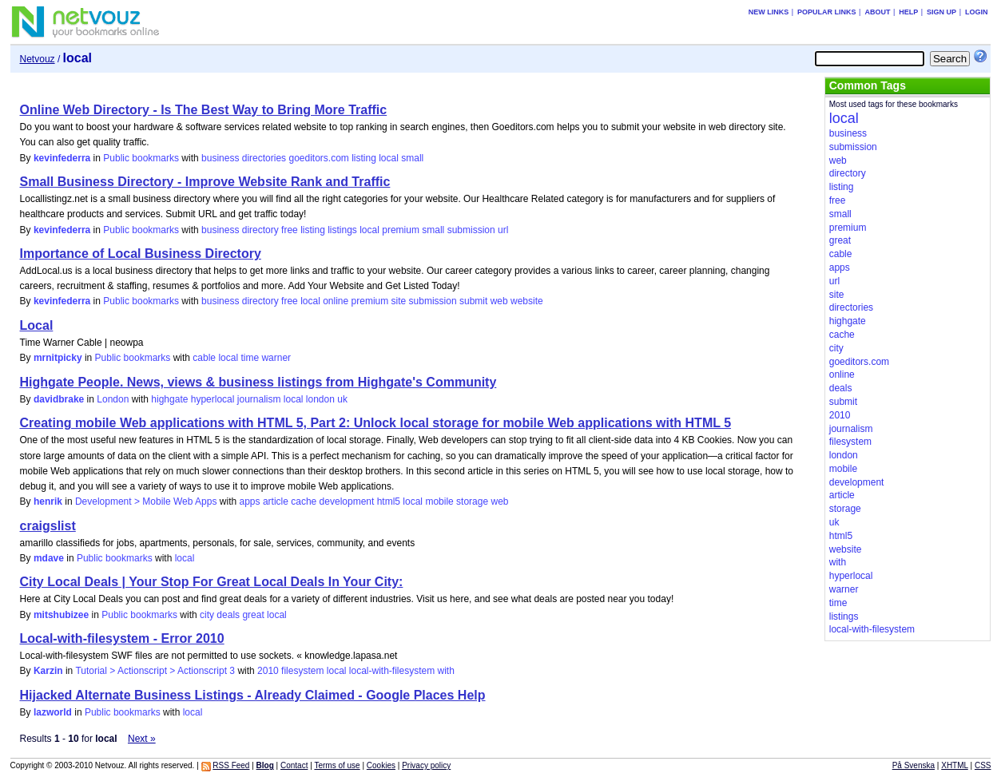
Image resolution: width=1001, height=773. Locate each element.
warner (276, 357)
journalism (259, 399)
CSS (983, 765)
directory (260, 230)
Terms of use (336, 765)
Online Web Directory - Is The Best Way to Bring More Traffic (203, 110)
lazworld (53, 712)
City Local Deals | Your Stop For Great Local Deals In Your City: (211, 582)
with (446, 670)
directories (264, 158)
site (399, 301)
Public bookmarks (141, 158)
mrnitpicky (58, 357)
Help (908, 12)
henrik (48, 501)
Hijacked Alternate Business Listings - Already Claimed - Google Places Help (253, 695)
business (220, 158)
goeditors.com (318, 158)
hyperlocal (213, 399)
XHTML (954, 765)
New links (769, 12)
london (320, 399)
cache (303, 501)
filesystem (302, 670)
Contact (294, 765)
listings (342, 230)
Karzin (48, 670)
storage (472, 501)
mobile (439, 501)
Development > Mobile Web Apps (146, 501)
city (207, 614)
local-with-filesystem (392, 670)
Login (976, 12)
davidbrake (59, 399)
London (113, 399)
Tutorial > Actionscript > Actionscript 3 (155, 670)
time (249, 357)
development (347, 501)
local (389, 158)
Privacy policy (426, 765)
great (253, 614)
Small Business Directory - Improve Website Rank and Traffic (205, 181)
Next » (142, 738)
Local (37, 325)
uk (342, 399)
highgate (169, 399)
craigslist (48, 526)
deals (228, 614)
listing (364, 158)
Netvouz (37, 59)
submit (473, 301)
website (526, 301)
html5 (388, 501)
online (335, 301)
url (503, 230)
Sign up (941, 12)
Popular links (826, 12)
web (499, 301)
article (275, 501)
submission (471, 230)
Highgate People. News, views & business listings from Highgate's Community (258, 382)
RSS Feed (231, 765)
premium (400, 230)
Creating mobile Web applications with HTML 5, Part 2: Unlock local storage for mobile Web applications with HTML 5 (376, 423)
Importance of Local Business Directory (140, 253)
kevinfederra (62, 158)
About (877, 12)
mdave (49, 558)
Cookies (381, 765)
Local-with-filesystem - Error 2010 (122, 638)
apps (250, 501)
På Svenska (913, 765)
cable (204, 357)
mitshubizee (61, 614)
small (412, 158)
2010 (268, 670)
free (289, 230)
